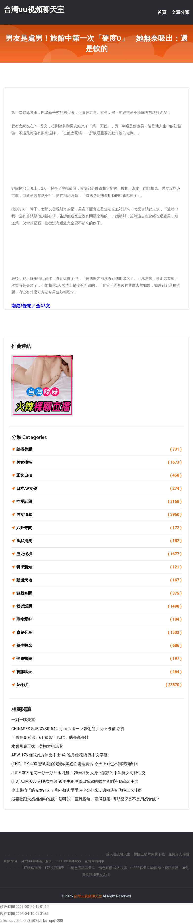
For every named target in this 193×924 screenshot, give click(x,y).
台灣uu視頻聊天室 (34, 9)
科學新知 (99, 567)
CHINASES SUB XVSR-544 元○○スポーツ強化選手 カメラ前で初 (67, 728)
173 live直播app (68, 861)
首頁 (161, 12)
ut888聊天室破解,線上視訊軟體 (154, 868)
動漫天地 (99, 580)
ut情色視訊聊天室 (81, 868)
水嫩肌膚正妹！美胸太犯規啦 (37, 746)
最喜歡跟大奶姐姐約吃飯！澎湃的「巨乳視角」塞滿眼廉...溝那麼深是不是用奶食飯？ (85, 799)
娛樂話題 (99, 606)
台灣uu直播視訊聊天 (37, 861)
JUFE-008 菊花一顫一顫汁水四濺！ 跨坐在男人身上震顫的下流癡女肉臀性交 (78, 772)
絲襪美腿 (99, 449)
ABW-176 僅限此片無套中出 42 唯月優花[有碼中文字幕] (59, 755)
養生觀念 (99, 645)
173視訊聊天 (54, 868)
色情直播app (94, 861)
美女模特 (99, 462)
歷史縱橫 (99, 554)
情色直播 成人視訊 (113, 868)
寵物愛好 (99, 619)
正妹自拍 (99, 475)
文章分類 (180, 12)
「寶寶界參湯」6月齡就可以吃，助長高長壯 (50, 737)
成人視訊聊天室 (118, 854)
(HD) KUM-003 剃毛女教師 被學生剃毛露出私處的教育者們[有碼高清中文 (75, 781)
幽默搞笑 (99, 540)
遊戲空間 (99, 593)
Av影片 (99, 684)
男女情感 (99, 514)
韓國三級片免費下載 (149, 854)
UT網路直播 (32, 868)
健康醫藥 (99, 658)
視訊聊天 (99, 671)
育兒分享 (99, 632)
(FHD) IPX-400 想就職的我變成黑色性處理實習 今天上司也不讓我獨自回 (74, 763)
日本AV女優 (99, 488)
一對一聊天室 (23, 720)
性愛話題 (99, 501)
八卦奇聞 (99, 527)
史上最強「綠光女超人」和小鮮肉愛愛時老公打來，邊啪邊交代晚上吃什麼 (76, 790)
